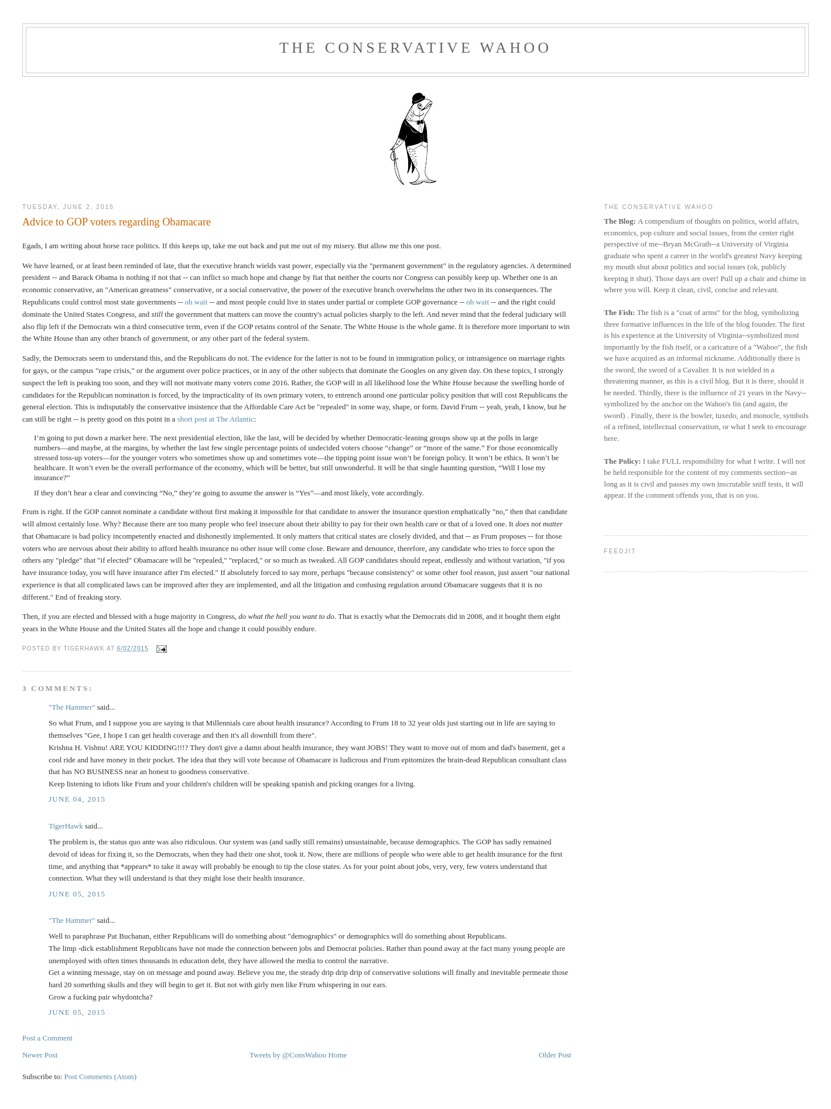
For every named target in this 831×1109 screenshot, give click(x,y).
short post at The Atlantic (215, 419)
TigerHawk (66, 826)
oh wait (196, 301)
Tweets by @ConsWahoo (287, 1054)
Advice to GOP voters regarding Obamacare (116, 222)
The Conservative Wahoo (415, 47)
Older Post (555, 1054)
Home (338, 1054)
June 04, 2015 (77, 799)
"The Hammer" (72, 707)
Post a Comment (47, 1037)
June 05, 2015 (77, 893)
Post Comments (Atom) (100, 1076)
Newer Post (39, 1054)
